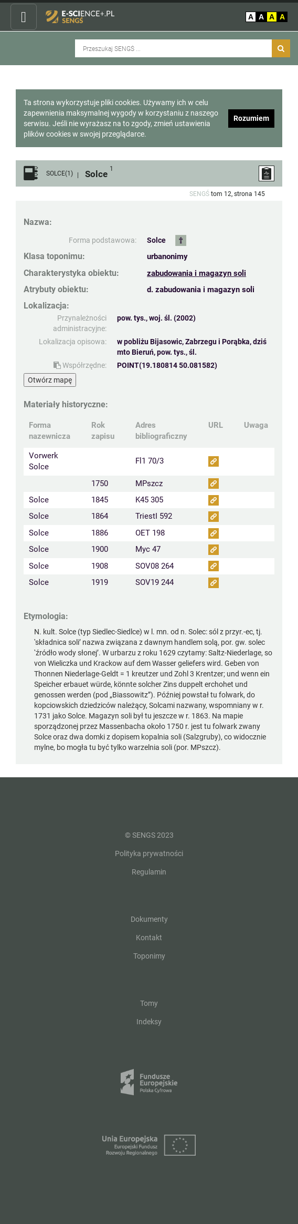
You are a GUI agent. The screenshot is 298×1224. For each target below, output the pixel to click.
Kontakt (149, 937)
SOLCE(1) (59, 173)
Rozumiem (251, 118)
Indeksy (149, 1021)
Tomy (149, 1003)
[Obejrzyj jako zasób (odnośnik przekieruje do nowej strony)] (213, 461)
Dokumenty (149, 919)
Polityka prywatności (149, 853)
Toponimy (149, 956)
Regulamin (149, 872)
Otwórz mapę (50, 380)
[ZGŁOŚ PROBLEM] (266, 173)
